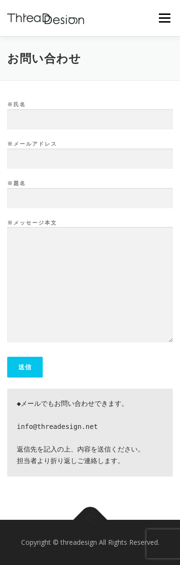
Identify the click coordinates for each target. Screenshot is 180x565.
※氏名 (90, 112)
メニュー (164, 18)
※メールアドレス (90, 151)
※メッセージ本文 (90, 282)
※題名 (90, 190)
